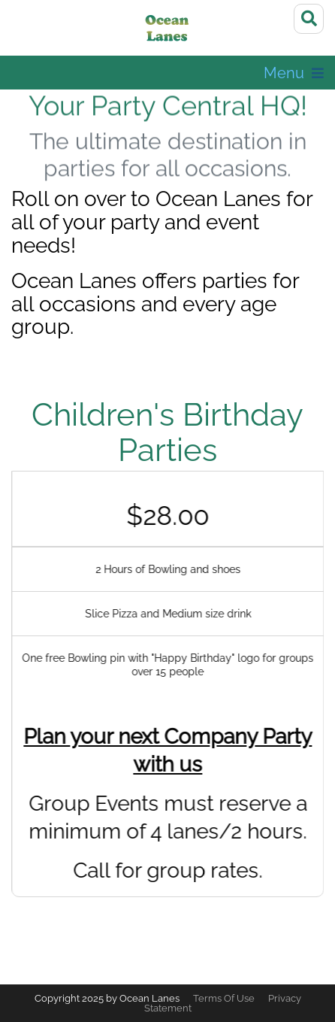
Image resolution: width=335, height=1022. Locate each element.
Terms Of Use (224, 998)
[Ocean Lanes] (168, 30)
